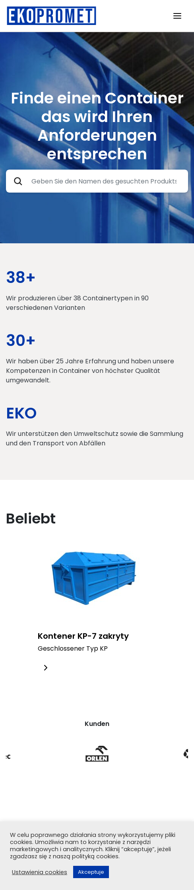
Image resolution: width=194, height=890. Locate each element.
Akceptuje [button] (91, 872)
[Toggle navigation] (177, 16)
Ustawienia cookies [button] (39, 872)
